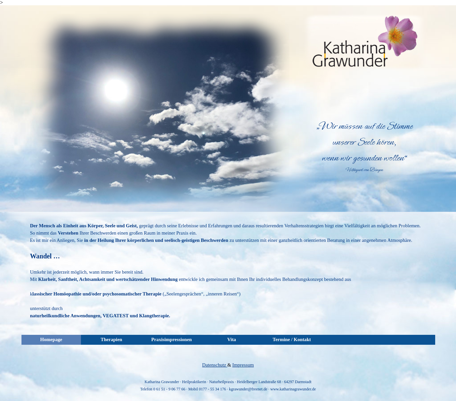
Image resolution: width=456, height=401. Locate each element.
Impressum (243, 365)
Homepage (51, 339)
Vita (231, 339)
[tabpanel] (364, 146)
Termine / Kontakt (292, 339)
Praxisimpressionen (171, 339)
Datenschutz (214, 365)
